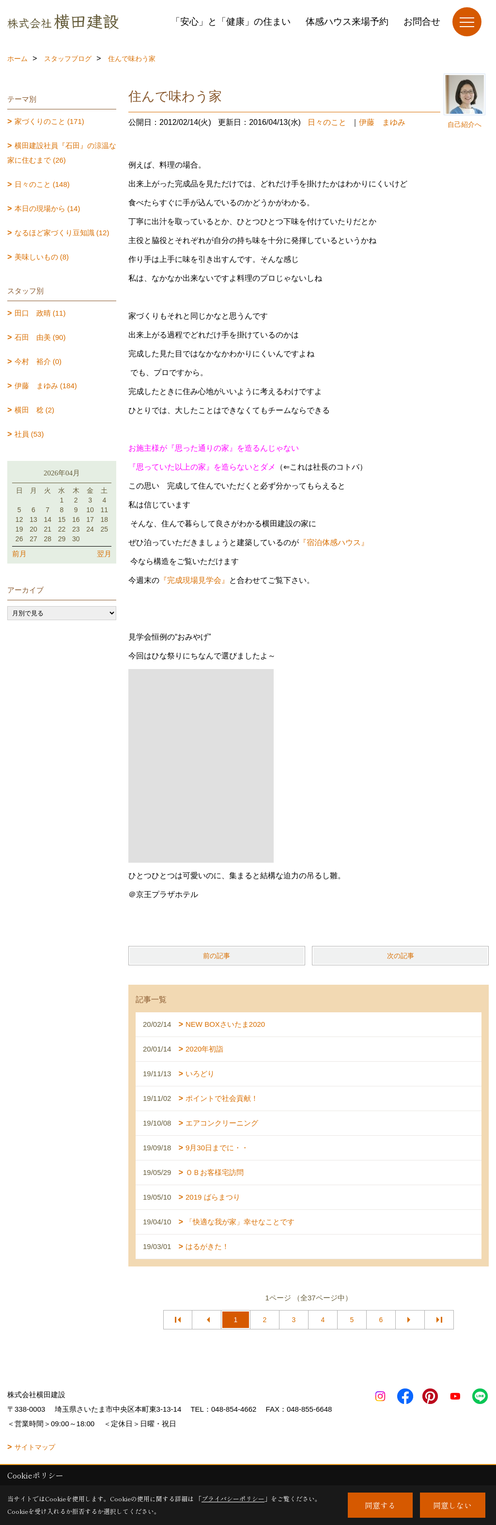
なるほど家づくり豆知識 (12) (62, 233)
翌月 (104, 553)
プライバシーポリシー (233, 1498)
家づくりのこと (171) (49, 121)
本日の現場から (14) (47, 208)
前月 (19, 553)
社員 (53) (29, 434)
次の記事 (400, 956)
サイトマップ (35, 1447)
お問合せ (421, 21)
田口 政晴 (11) (40, 313)
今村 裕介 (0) (38, 361)
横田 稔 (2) (35, 410)
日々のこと (327, 122)
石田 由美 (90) (40, 337)
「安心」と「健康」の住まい (231, 21)
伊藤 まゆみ (382, 122)
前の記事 (216, 956)
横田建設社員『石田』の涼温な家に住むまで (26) (61, 152)
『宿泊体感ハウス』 (334, 542)
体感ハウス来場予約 (347, 21)
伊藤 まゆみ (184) (46, 385)
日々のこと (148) (42, 184)
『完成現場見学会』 (194, 580)
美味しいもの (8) (42, 257)
